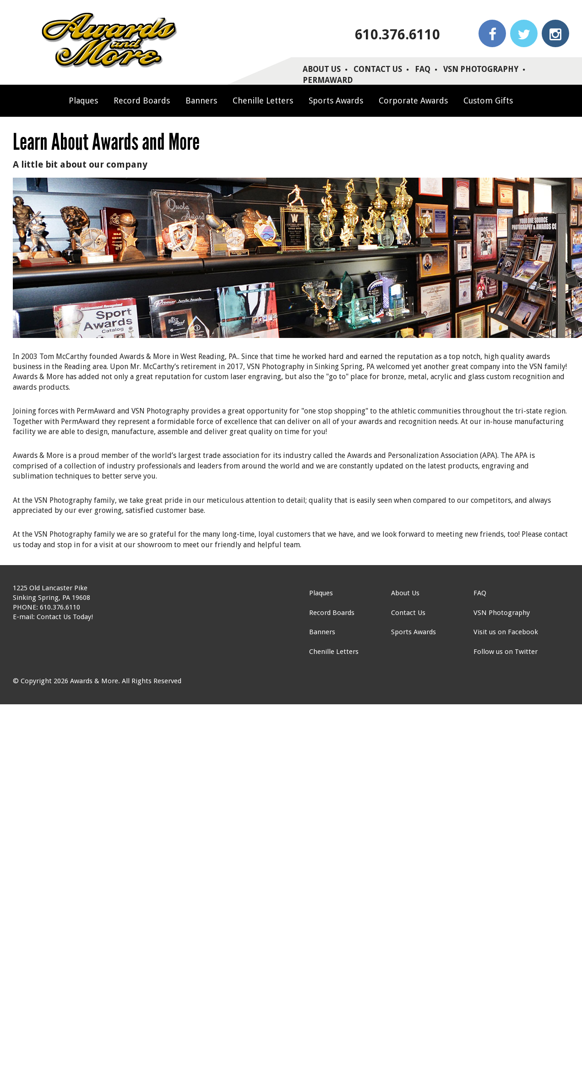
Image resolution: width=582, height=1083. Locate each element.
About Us (322, 69)
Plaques (83, 100)
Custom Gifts (488, 100)
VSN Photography (480, 69)
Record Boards (142, 100)
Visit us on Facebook (505, 632)
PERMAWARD (328, 80)
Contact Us (378, 69)
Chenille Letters (263, 100)
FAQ (422, 69)
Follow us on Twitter (505, 652)
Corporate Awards (413, 100)
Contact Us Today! (65, 617)
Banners (201, 100)
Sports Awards (336, 100)
